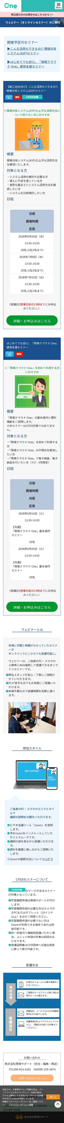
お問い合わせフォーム (32, 1078)
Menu (58, 5)
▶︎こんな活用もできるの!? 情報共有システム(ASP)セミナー (31, 50)
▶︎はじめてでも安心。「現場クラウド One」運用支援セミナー (31, 63)
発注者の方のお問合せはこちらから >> (32, 14)
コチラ (49, 859)
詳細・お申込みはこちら (32, 320)
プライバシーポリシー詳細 (21, 1104)
